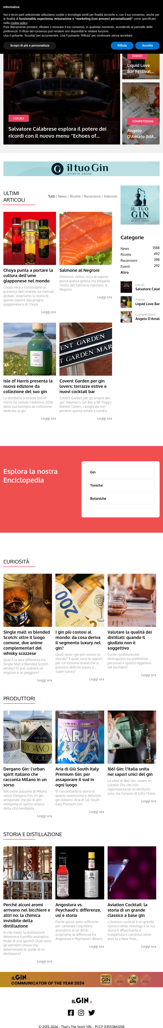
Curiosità (16, 561)
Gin (93, 472)
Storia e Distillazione (32, 834)
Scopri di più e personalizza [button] (29, 45)
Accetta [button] (147, 45)
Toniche (96, 485)
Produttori (19, 698)
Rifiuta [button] (122, 45)
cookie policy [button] (18, 23)
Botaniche (98, 498)
